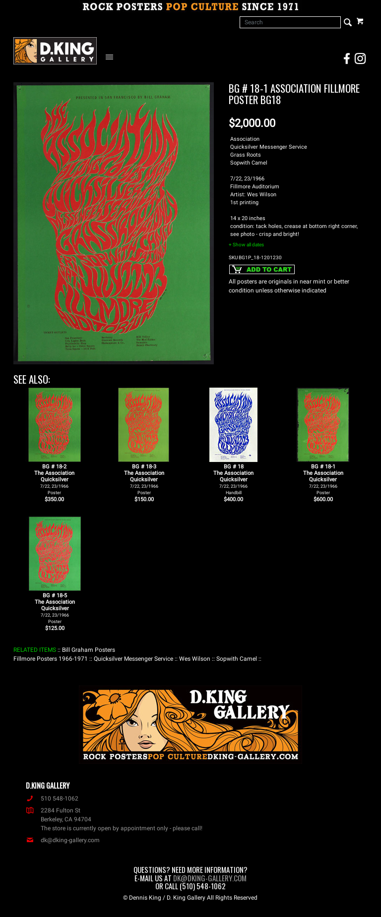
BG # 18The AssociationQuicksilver (233, 479)
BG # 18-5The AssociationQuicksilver (55, 608)
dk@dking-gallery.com (63, 840)
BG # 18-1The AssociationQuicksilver (323, 479)
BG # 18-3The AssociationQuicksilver (144, 479)
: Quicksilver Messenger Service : (133, 658)
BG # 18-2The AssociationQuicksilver (54, 479)
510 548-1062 (52, 798)
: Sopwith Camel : (236, 658)
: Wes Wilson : (194, 658)
